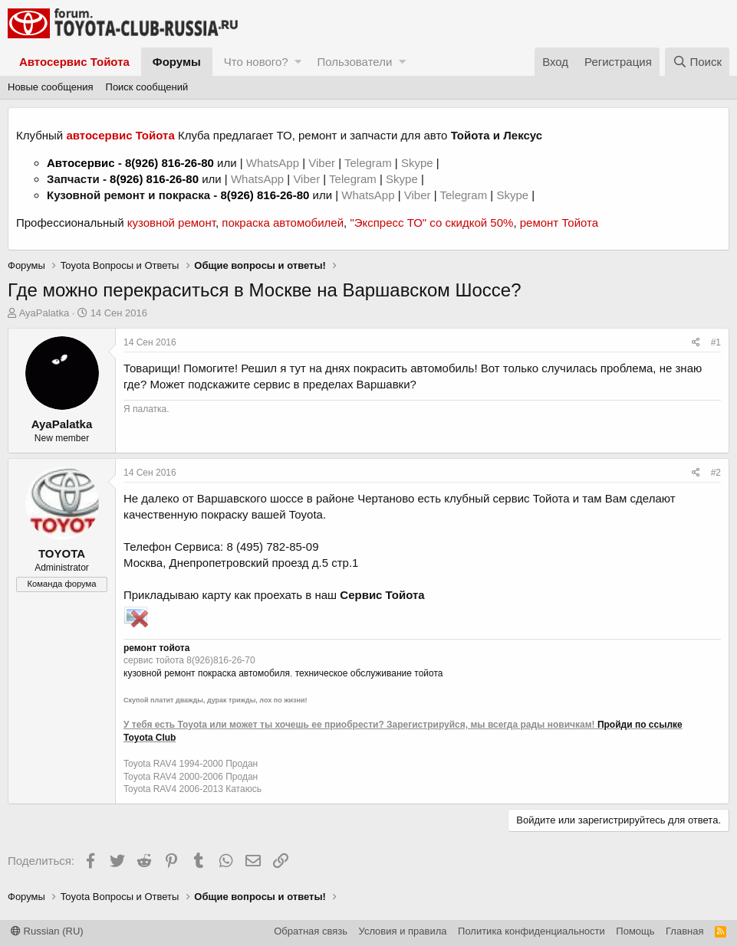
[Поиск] (697, 61)
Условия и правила (403, 931)
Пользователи (354, 61)
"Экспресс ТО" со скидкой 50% (431, 222)
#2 (716, 472)
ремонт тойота (156, 648)
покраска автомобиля (244, 673)
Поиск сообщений (147, 87)
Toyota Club (149, 737)
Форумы (177, 61)
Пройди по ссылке (640, 724)
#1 (716, 342)
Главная (684, 931)
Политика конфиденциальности (531, 931)
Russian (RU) (47, 931)
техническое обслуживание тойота (369, 673)
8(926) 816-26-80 (169, 162)
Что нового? (256, 61)
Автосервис (81, 162)
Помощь (635, 931)
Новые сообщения (51, 87)
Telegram (369, 162)
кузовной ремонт (171, 222)
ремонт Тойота (559, 222)
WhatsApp (274, 162)
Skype (418, 162)
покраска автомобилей (283, 222)
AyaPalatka (44, 313)
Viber (321, 162)
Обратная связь (310, 931)
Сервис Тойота (382, 594)
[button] (298, 61)
